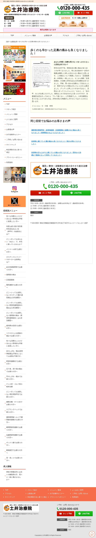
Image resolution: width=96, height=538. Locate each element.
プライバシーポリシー (14, 157)
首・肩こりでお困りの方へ (14, 459)
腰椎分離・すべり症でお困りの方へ (14, 403)
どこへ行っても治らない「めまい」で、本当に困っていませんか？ (14, 241)
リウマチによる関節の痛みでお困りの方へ (14, 334)
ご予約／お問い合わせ (84, 35)
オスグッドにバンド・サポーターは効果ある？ (14, 259)
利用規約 (9, 162)
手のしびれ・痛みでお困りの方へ (14, 378)
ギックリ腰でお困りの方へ (14, 444)
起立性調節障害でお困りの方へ (14, 268)
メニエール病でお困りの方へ (14, 250)
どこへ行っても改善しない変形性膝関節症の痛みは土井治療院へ (14, 305)
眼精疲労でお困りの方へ (14, 451)
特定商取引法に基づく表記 (14, 151)
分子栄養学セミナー (13, 134)
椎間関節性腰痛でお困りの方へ (14, 428)
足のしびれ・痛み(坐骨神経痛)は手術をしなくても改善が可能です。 (14, 353)
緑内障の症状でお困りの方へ (14, 327)
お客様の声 (48, 35)
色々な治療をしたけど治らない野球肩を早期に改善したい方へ (14, 218)
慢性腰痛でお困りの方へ (14, 286)
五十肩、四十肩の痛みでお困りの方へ (14, 370)
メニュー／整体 (30, 35)
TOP (12, 35)
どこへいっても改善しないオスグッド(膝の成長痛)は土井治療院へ (14, 295)
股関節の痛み (11, 275)
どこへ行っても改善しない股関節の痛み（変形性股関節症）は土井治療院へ (14, 316)
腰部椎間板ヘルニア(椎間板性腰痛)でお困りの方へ (14, 419)
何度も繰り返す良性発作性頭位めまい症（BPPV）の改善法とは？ (14, 230)
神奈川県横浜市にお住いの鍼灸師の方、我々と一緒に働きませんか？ (14, 475)
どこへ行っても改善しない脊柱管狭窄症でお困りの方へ (14, 394)
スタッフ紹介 (11, 109)
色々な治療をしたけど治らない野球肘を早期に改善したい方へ (14, 343)
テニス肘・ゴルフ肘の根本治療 (14, 385)
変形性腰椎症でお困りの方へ (14, 362)
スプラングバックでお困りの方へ (14, 411)
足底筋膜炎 (10, 280)
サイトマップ (11, 145)
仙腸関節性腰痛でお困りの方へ (14, 436)
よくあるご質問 (12, 119)
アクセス (66, 35)
